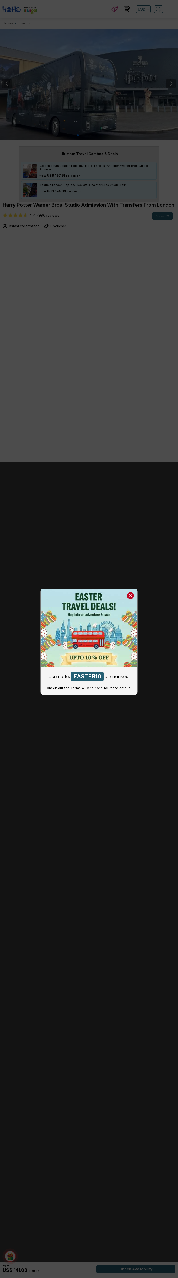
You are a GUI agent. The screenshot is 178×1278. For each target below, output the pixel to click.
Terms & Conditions (87, 688)
